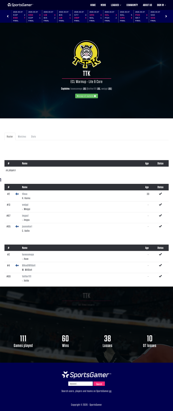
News (103, 5)
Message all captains (86, 96)
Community (132, 5)
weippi (104, 88)
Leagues (116, 5)
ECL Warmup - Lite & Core (87, 81)
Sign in (161, 5)
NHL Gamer (20, 5)
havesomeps (77, 88)
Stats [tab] (33, 136)
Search (99, 384)
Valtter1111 (92, 88)
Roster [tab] (10, 136)
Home (93, 5)
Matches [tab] (22, 136)
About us (147, 5)
